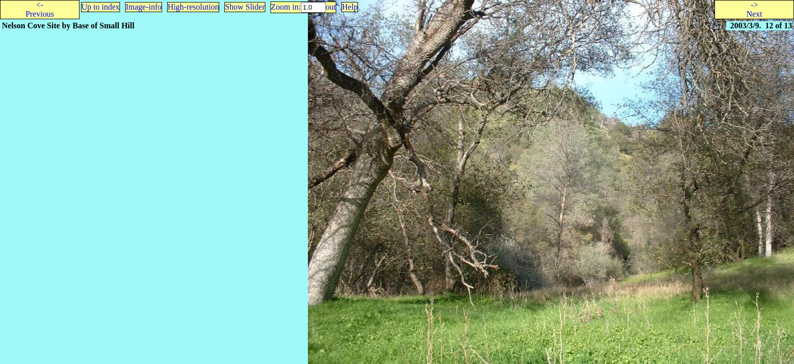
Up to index (101, 7)
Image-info (144, 7)
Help (350, 7)
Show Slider (245, 7)
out (331, 7)
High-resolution (193, 7)
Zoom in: (286, 7)
